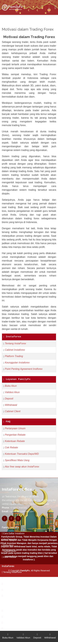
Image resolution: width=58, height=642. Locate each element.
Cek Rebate (11, 447)
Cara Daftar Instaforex (14, 533)
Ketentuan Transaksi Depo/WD (22, 454)
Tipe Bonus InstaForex (14, 584)
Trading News (10, 623)
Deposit (9, 398)
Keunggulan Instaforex (17, 362)
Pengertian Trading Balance (16, 617)
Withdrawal (11, 405)
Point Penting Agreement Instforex (23, 369)
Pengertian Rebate (15, 434)
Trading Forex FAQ (12, 596)
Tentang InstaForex (15, 343)
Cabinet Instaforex (15, 349)
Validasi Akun (12, 392)
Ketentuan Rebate (15, 441)
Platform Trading (14, 356)
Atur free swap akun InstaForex (22, 466)
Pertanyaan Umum (15, 428)
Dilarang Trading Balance (15, 611)
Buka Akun (11, 386)
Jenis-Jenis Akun (11, 590)
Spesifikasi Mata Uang (17, 460)
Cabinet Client (12, 411)
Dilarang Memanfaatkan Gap (17, 628)
